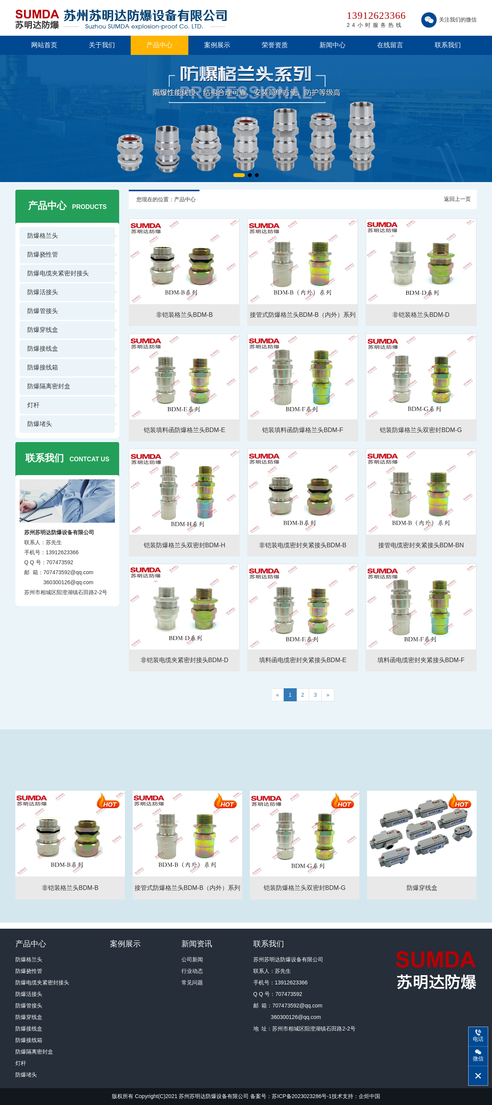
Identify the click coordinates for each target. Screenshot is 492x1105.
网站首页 (44, 45)
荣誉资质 (275, 45)
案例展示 (217, 45)
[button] (239, 175)
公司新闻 (192, 959)
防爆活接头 (42, 292)
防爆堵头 (39, 424)
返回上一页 (457, 199)
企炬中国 (369, 1096)
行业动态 (192, 971)
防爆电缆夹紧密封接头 (58, 273)
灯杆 (33, 405)
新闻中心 (332, 45)
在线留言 (390, 45)
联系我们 (448, 45)
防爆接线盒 (42, 348)
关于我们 (102, 45)
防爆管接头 (42, 311)
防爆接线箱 (42, 367)
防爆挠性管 (42, 254)
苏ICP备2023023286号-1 (302, 1096)
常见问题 (192, 982)
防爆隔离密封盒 (48, 386)
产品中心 (159, 45)
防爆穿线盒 (42, 329)
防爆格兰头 (42, 235)
